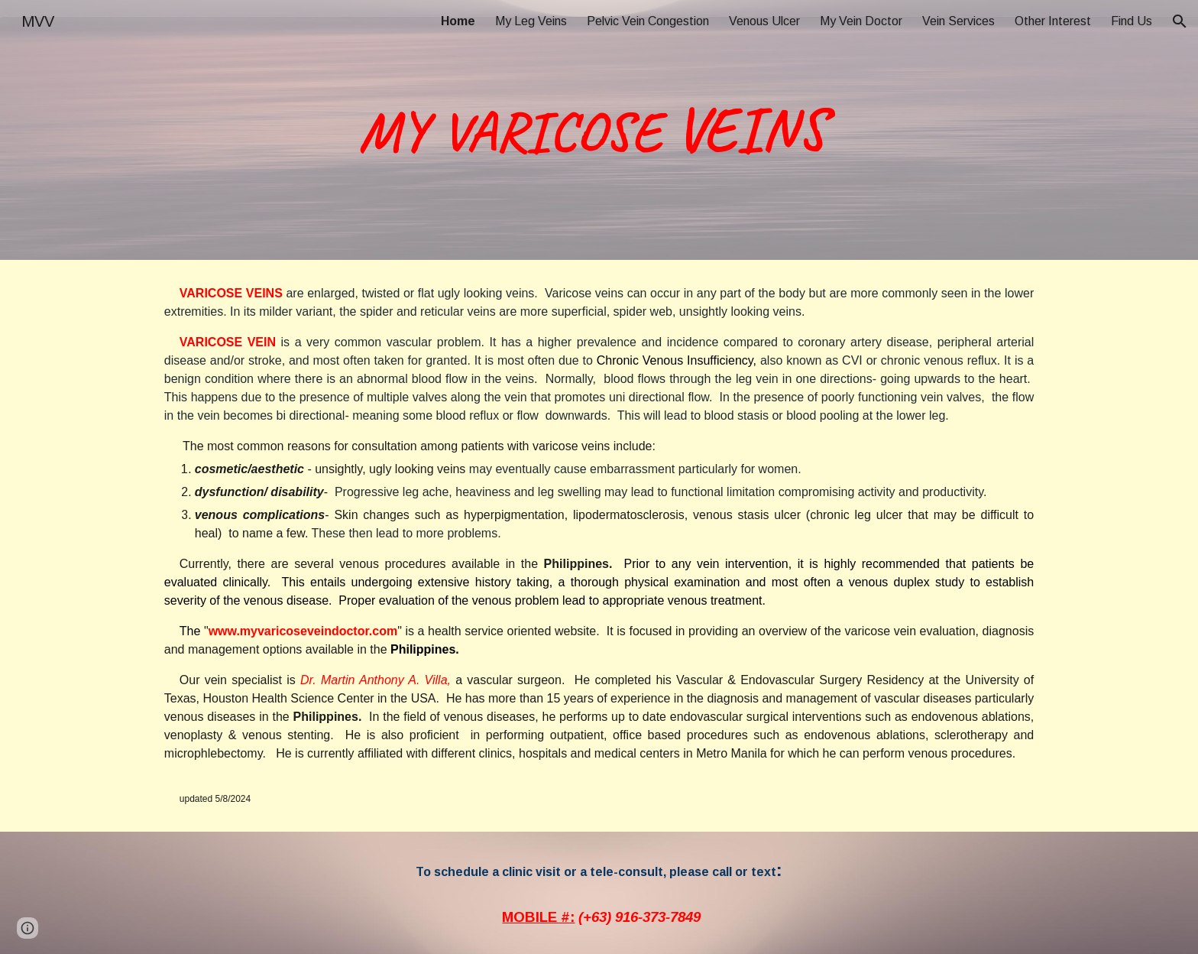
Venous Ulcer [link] (764, 21)
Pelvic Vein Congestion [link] (648, 21)
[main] (599, 130)
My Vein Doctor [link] (861, 21)
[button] (1179, 21)
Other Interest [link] (1053, 21)
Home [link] (458, 21)
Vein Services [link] (958, 21)
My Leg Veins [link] (531, 21)
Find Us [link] (1131, 21)
